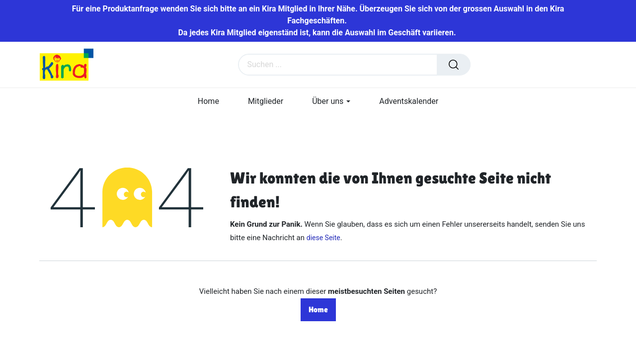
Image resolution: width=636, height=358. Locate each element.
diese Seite (323, 238)
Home (318, 309)
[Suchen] (454, 65)
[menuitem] (208, 101)
